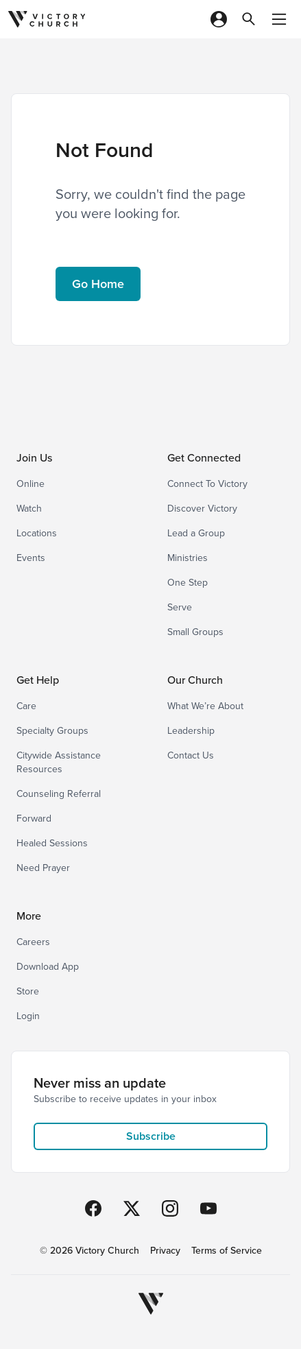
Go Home (98, 284)
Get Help (37, 680)
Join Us (34, 458)
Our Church (195, 680)
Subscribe (151, 1136)
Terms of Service (226, 1251)
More (28, 916)
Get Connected (204, 458)
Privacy (165, 1251)
